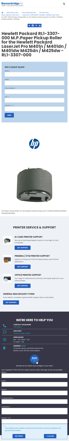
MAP (24, 346)
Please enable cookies (21, 333)
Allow (50, 436)
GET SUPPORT (22, 248)
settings (19, 436)
